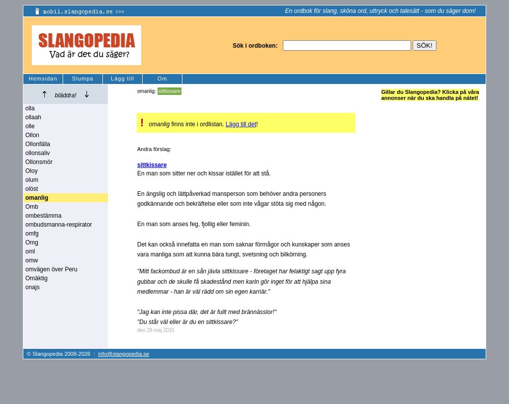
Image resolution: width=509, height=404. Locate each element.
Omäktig (36, 278)
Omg (31, 242)
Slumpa (82, 78)
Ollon (32, 135)
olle (30, 126)
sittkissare (169, 91)
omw (31, 260)
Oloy (31, 170)
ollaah (33, 117)
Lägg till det (241, 124)
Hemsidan (43, 78)
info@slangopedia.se (123, 354)
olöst (31, 188)
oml (30, 251)
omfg (32, 233)
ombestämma (43, 215)
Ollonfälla (37, 144)
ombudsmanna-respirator (58, 224)
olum (31, 179)
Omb (31, 206)
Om (163, 78)
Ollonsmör (39, 162)
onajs (32, 287)
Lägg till (122, 78)
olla (30, 108)
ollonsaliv (37, 153)
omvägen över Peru (51, 269)
